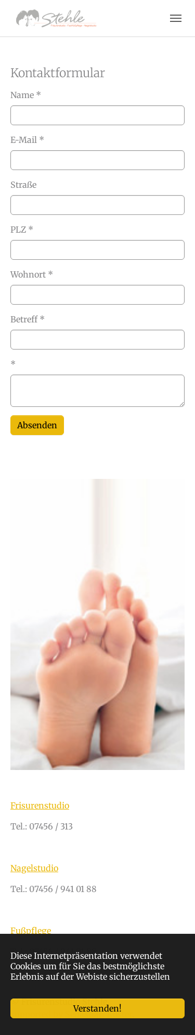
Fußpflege (30, 930)
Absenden (37, 425)
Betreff (27, 319)
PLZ (21, 229)
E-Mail (27, 140)
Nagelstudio (34, 868)
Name (25, 95)
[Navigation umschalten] (176, 18)
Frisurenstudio (39, 805)
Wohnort (31, 274)
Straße (23, 184)
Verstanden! (97, 1008)
